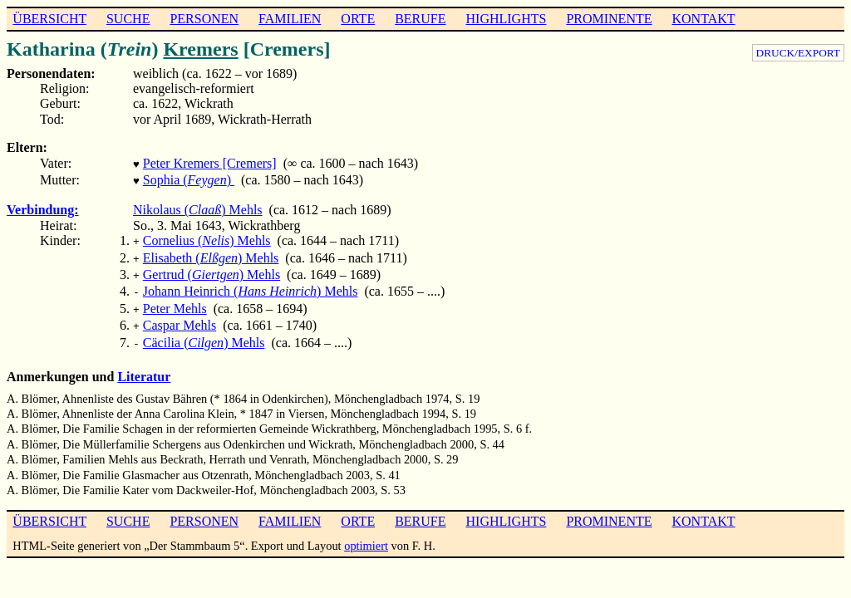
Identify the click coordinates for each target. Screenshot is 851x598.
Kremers (200, 49)
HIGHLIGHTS (506, 19)
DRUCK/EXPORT (798, 53)
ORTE (358, 19)
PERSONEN (204, 19)
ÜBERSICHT (49, 19)
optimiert (366, 530)
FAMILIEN (289, 19)
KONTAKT (703, 19)
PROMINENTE (609, 19)
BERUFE (420, 19)
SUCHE (128, 19)
